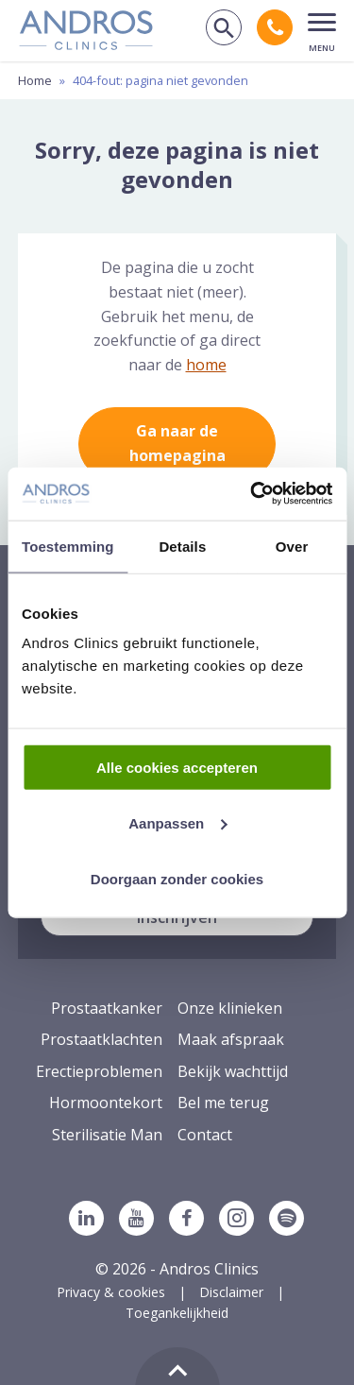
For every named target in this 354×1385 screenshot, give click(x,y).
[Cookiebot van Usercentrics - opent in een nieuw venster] (252, 494)
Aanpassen (177, 822)
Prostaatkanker (106, 1008)
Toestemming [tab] (68, 546)
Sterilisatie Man (107, 1134)
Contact (204, 1134)
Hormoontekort (105, 1102)
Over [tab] (292, 546)
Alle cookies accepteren (177, 768)
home (206, 364)
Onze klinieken (229, 1008)
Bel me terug (223, 1102)
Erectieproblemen (99, 1071)
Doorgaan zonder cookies (177, 878)
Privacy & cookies (111, 1292)
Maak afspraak (230, 1039)
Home (35, 80)
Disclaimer (231, 1292)
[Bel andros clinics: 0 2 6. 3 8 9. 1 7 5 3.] (275, 27)
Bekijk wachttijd (232, 1071)
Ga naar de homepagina (177, 443)
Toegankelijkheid (177, 1313)
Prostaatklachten (101, 1039)
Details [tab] (182, 546)
